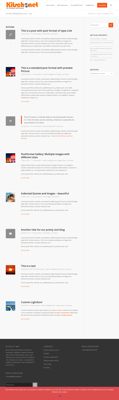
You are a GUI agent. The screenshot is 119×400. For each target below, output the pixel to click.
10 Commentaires (36, 126)
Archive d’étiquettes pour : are (19, 13)
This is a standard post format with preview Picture (47, 69)
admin (56, 34)
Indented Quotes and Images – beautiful (45, 193)
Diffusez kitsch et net (51, 360)
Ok (60, 396)
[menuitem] (50, 5)
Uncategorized (50, 126)
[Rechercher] (111, 5)
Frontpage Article (52, 74)
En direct (47, 368)
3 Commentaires (37, 197)
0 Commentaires (37, 34)
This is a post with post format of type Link (46, 30)
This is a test (28, 266)
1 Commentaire (36, 160)
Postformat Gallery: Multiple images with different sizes (45, 155)
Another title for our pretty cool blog (43, 229)
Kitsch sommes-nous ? (51, 350)
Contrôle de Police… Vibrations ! (98, 38)
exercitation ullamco (56, 310)
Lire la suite (26, 101)
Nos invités (47, 364)
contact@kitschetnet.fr (14, 376)
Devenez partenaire (51, 357)
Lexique (46, 353)
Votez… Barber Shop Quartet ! (98, 60)
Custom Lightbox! (31, 302)
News (48, 34)
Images (59, 160)
